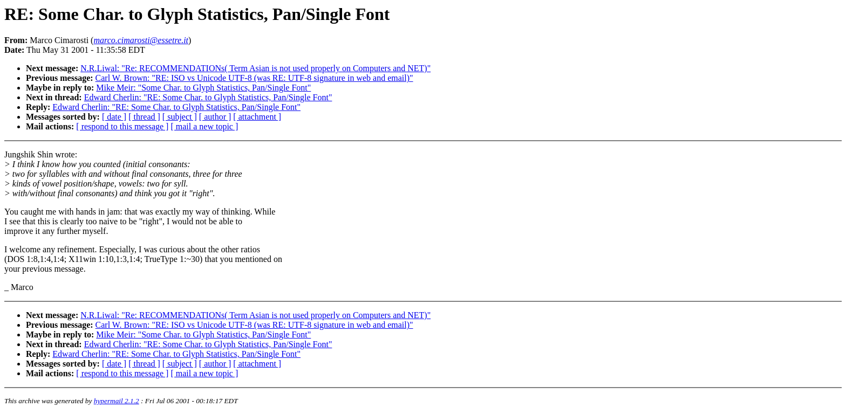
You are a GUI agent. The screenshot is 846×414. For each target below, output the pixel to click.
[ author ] (215, 116)
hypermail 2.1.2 (116, 401)
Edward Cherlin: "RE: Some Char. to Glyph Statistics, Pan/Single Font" (208, 97)
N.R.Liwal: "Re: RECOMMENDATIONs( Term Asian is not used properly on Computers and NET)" (255, 68)
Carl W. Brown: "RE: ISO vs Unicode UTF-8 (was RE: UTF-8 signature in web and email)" (254, 77)
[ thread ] (144, 116)
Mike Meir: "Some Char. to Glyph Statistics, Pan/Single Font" (203, 87)
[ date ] (114, 116)
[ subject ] (179, 116)
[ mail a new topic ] (204, 126)
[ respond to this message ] (122, 126)
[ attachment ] (257, 116)
